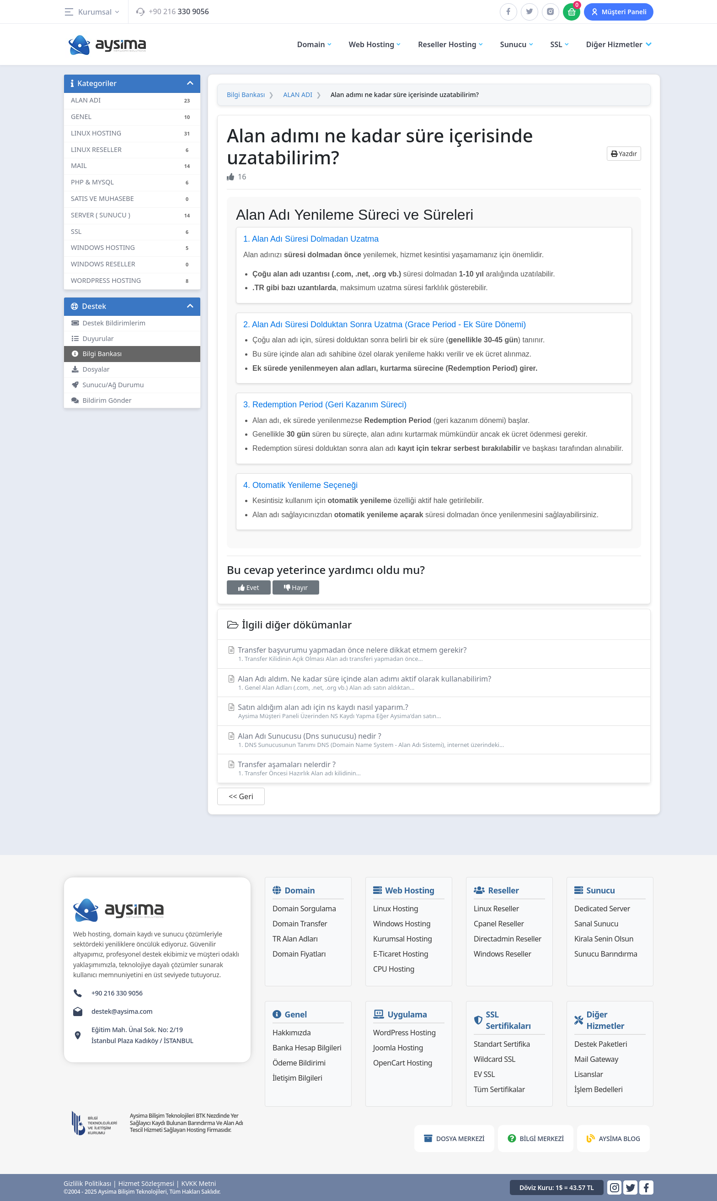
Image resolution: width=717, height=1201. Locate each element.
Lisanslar (588, 1074)
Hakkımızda (291, 1033)
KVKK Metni (199, 1183)
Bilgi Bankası (96, 353)
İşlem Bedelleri (598, 1089)
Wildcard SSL (494, 1059)
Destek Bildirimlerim (108, 323)
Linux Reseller (496, 908)
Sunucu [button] (517, 44)
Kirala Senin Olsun (603, 939)
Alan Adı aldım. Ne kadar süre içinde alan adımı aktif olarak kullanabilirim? (434, 683)
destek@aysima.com (122, 1011)
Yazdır (624, 153)
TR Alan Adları (295, 939)
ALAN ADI (297, 95)
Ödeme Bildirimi (299, 1063)
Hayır (296, 587)
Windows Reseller (502, 954)
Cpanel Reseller (499, 924)
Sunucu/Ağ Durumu (107, 384)
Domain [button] (314, 44)
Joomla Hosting (398, 1048)
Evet (248, 587)
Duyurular (92, 338)
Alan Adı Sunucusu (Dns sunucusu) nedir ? (434, 740)
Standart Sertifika (502, 1044)
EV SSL (484, 1074)
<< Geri (241, 796)
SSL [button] (560, 44)
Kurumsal (92, 12)
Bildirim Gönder (101, 400)
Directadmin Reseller (507, 939)
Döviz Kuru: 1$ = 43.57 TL (556, 1187)
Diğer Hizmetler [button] (619, 44)
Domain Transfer (300, 924)
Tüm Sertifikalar (499, 1089)
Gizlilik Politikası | (90, 1183)
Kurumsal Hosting (402, 939)
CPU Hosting (393, 969)
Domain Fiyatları (299, 954)
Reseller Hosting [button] (451, 44)
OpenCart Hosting (402, 1063)
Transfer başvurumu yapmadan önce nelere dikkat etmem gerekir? (434, 654)
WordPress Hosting (404, 1033)
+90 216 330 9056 (117, 993)
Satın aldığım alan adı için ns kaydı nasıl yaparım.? (434, 711)
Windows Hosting (401, 924)
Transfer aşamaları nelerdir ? (434, 768)
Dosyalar (90, 369)
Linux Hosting (395, 908)
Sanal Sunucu (596, 924)
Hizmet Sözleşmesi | (149, 1183)
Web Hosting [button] (375, 44)
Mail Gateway (596, 1059)
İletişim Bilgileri (297, 1078)
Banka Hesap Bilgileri (307, 1048)
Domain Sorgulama (304, 908)
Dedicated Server (602, 908)
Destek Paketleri (600, 1044)
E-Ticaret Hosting (400, 954)
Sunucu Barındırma (605, 954)
